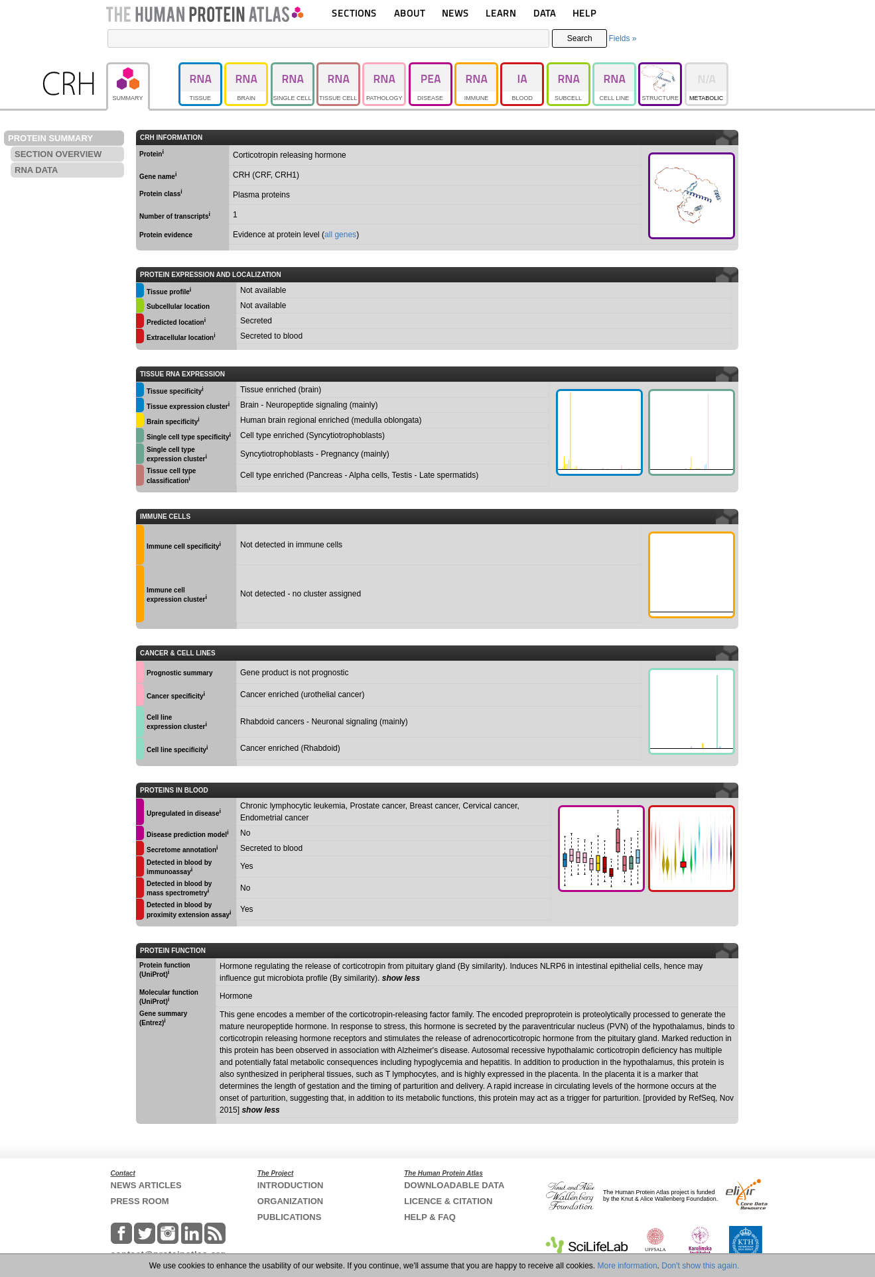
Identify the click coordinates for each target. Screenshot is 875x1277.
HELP (584, 13)
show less (401, 978)
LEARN (501, 13)
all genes (340, 234)
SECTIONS (354, 13)
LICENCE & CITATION (448, 1201)
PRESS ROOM (140, 1201)
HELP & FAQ (430, 1217)
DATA (544, 13)
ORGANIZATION (290, 1201)
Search (579, 38)
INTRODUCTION (290, 1185)
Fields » (622, 38)
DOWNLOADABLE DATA (454, 1185)
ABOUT (409, 13)
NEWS (455, 13)
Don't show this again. (700, 1265)
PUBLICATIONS (289, 1217)
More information (627, 1265)
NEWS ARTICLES (146, 1185)
